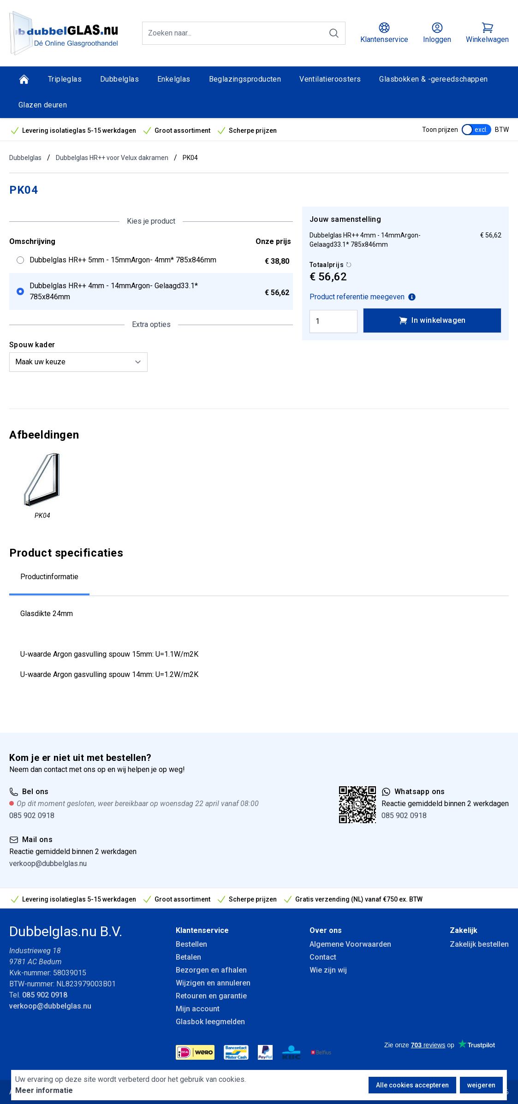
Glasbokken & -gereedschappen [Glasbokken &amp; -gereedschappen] (433, 79)
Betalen (188, 957)
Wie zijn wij (328, 970)
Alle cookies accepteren (412, 1085)
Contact (323, 957)
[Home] (24, 79)
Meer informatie (44, 1090)
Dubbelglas (119, 79)
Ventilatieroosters (330, 79)
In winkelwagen (432, 320)
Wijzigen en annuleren (213, 983)
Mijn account (198, 1008)
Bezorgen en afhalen (211, 970)
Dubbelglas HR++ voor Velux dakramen (112, 157)
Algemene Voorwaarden (350, 944)
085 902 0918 (31, 815)
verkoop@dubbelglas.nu (48, 863)
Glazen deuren (42, 105)
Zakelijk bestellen (479, 944)
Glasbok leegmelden (210, 1021)
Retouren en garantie (211, 995)
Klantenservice (202, 930)
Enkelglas (174, 79)
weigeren (481, 1085)
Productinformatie (49, 576)
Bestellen (191, 944)
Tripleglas (65, 79)
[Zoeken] (333, 33)
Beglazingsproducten (245, 79)
